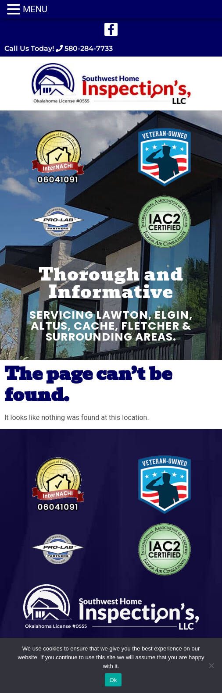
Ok (113, 680)
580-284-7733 (88, 48)
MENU (35, 9)
